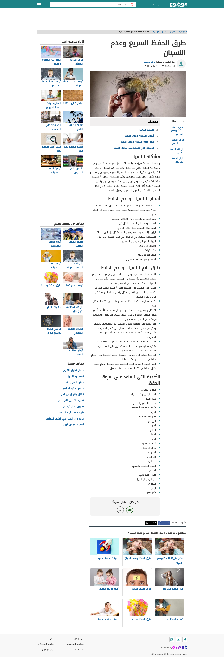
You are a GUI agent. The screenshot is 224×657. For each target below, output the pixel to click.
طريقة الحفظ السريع (177, 151)
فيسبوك (166, 523)
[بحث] (131, 4)
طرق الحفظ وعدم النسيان (177, 141)
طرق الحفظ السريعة (178, 160)
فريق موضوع (48, 650)
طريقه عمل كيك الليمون (71, 412)
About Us (79, 650)
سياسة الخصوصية (75, 644)
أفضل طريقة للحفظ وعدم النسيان (177, 130)
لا (120, 509)
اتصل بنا (51, 638)
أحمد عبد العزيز (76, 376)
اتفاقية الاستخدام (46, 644)
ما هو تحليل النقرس (73, 370)
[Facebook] (184, 639)
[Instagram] (171, 639)
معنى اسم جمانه (74, 382)
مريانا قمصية (150, 62)
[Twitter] (178, 639)
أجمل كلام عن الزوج (73, 424)
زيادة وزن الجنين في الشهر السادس (64, 419)
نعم (130, 509)
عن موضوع (78, 638)
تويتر (154, 523)
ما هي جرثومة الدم (73, 388)
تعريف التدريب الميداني (71, 400)
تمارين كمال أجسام (73, 406)
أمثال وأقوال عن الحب (72, 394)
